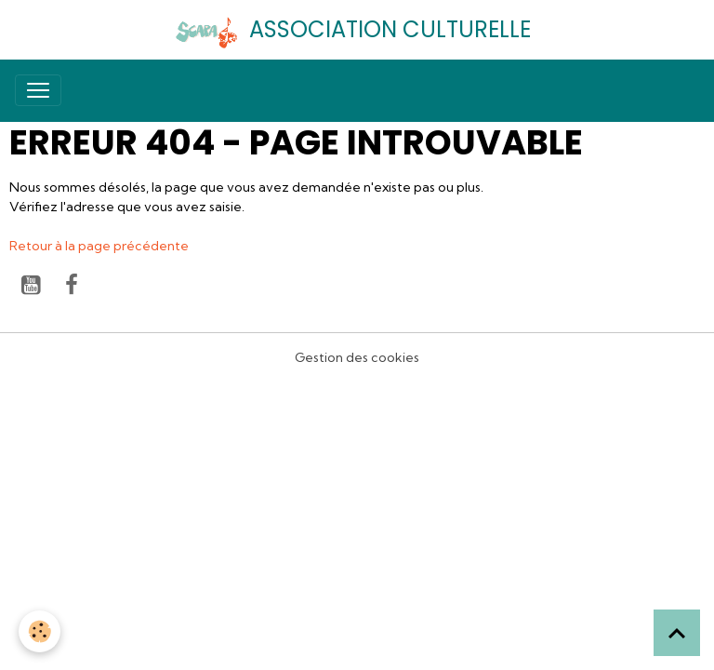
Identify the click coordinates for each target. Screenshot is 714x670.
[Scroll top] (677, 633)
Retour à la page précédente (99, 245)
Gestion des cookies (357, 357)
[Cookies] (39, 631)
